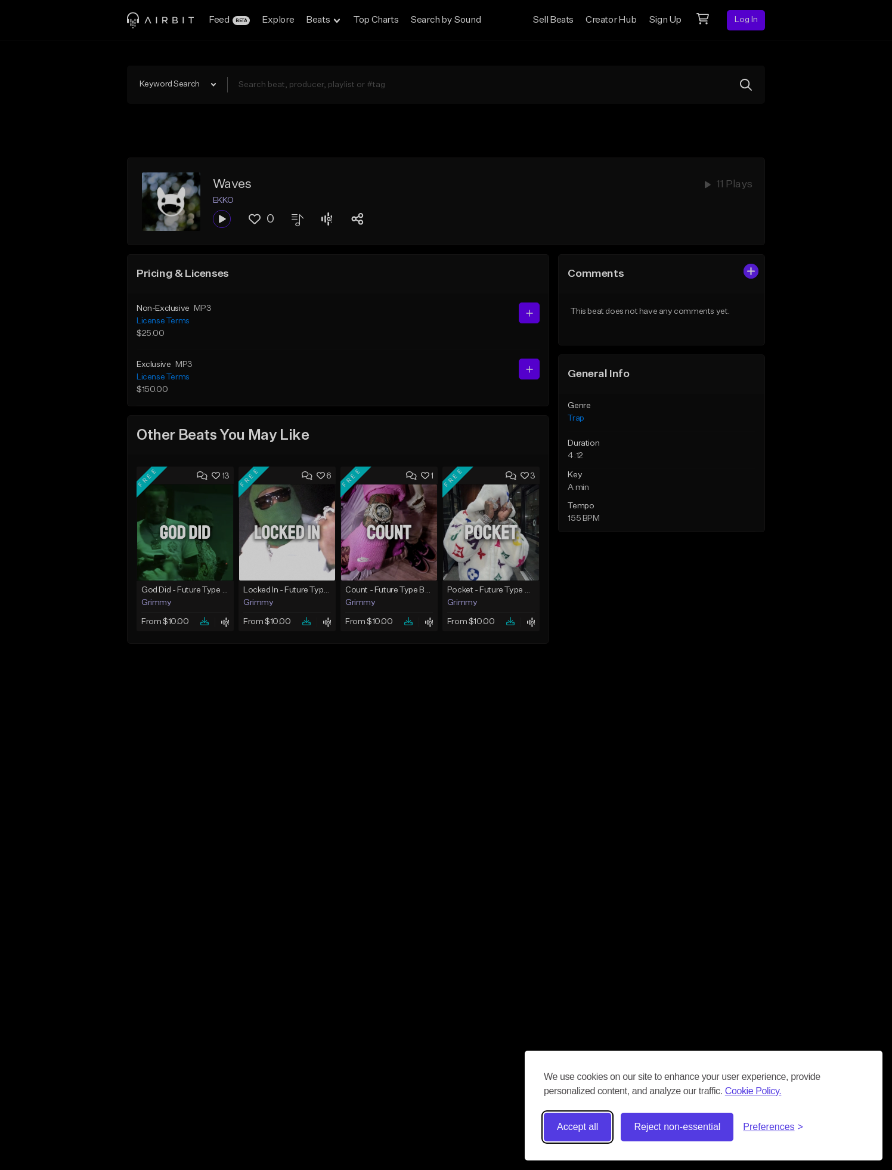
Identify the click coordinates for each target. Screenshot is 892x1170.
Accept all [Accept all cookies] (577, 1127)
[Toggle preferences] (773, 1127)
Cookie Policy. (753, 1091)
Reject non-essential (677, 1127)
